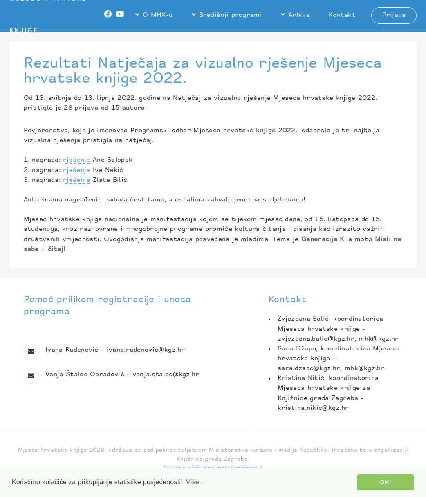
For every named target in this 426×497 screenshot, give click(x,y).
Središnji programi (230, 15)
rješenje (76, 160)
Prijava (394, 15)
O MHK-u (158, 15)
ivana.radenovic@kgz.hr (146, 350)
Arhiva (299, 15)
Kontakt (342, 15)
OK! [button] (385, 482)
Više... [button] (195, 482)
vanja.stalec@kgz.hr (166, 375)
